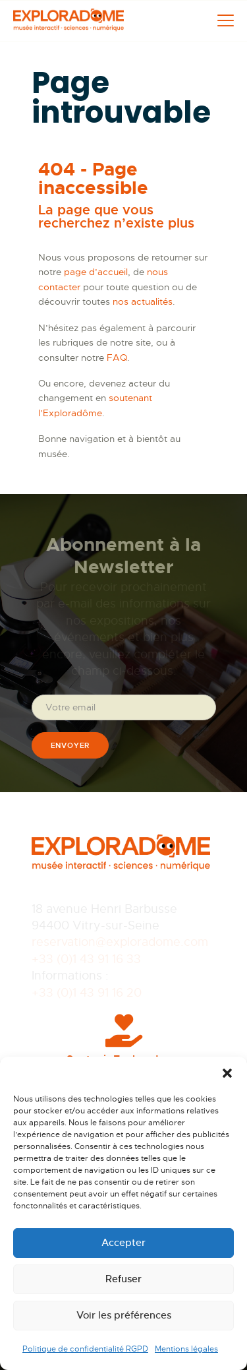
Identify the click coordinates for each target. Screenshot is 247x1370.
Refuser (123, 1278)
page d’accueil (96, 272)
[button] (227, 1073)
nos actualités (143, 301)
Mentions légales (186, 1349)
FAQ (117, 357)
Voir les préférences (123, 1315)
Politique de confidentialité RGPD (85, 1349)
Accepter (123, 1242)
